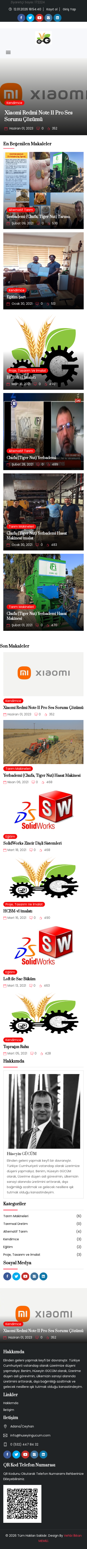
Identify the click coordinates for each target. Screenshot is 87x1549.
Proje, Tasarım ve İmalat (27, 370)
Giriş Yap (69, 9)
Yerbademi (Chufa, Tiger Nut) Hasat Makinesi (41, 775)
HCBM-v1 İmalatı (21, 377)
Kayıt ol (51, 9)
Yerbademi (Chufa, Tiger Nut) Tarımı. (38, 216)
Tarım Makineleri (21, 526)
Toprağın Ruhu (16, 1047)
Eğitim (10, 836)
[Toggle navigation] (8, 52)
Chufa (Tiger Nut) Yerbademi (31, 458)
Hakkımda (10, 1403)
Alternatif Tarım (21, 210)
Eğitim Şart (16, 297)
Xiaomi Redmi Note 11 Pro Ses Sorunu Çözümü (38, 116)
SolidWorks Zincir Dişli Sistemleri (32, 843)
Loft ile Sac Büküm (19, 979)
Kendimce (14, 103)
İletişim (8, 1410)
